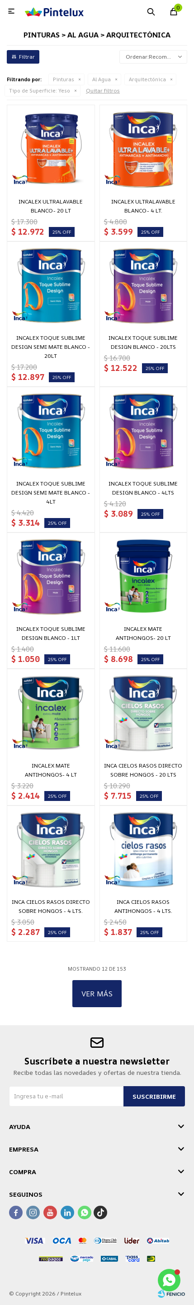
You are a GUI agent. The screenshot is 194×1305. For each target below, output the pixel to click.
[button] (151, 11)
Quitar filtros (103, 90)
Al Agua (101, 79)
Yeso (39, 90)
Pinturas (63, 79)
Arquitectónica (147, 79)
